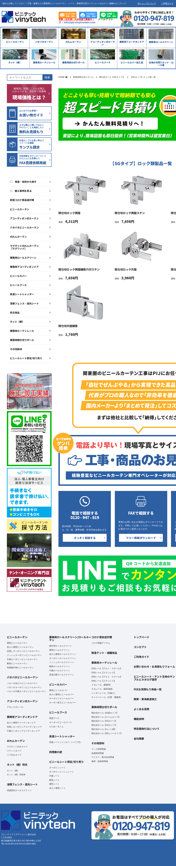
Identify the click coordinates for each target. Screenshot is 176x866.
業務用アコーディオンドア (24, 266)
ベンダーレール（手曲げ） (103, 693)
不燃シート (54, 776)
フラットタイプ (14, 751)
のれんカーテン (18, 236)
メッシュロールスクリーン (61, 662)
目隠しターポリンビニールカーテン (23, 651)
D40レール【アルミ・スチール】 (106, 677)
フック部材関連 (98, 749)
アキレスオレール (15, 707)
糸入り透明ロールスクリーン (62, 654)
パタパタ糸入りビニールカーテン (22, 683)
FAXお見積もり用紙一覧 (148, 689)
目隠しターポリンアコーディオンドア (24, 727)
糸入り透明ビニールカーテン (20, 647)
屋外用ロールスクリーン (60, 646)
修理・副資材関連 (99, 761)
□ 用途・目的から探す (23, 181)
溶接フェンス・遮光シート (24, 303)
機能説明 (139, 719)
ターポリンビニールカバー (61, 698)
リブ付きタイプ (14, 755)
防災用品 (15, 312)
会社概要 (139, 738)
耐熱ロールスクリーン (59, 666)
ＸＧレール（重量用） (101, 685)
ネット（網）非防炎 (16, 774)
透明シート (54, 784)
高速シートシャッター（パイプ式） (65, 742)
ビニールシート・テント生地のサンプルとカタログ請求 (154, 678)
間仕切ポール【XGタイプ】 (104, 721)
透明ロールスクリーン (59, 650)
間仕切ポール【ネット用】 (103, 729)
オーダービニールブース (60, 722)
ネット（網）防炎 (17, 764)
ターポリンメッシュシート (61, 772)
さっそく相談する (85, 538)
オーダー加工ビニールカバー (62, 702)
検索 (47, 77)
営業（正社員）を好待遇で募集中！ (76, 19)
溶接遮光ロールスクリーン (19, 790)
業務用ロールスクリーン (23, 257)
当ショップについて (147, 3)
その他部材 (16, 349)
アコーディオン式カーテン (24, 218)
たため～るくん (56, 726)
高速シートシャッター (22, 294)
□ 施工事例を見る (21, 191)
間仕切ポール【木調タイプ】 (104, 713)
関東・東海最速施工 (145, 699)
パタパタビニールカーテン (24, 227)
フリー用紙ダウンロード (141, 538)
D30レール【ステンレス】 (103, 672)
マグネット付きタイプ (17, 746)
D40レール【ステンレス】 (103, 681)
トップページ (141, 637)
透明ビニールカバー (58, 690)
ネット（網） (17, 321)
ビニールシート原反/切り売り (26, 358)
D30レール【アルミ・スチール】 (106, 668)
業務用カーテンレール (22, 331)
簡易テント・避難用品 (104, 653)
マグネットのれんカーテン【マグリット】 (24, 247)
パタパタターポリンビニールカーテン (24, 687)
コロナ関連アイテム (100, 643)
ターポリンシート (57, 767)
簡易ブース (54, 718)
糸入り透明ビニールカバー (61, 694)
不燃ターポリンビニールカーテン (22, 659)
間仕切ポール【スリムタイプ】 (105, 717)
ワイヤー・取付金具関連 (102, 757)
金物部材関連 (97, 753)
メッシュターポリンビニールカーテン (24, 655)
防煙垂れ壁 (55, 752)
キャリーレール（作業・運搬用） (106, 697)
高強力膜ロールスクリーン (61, 674)
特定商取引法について (147, 728)
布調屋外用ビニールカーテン (20, 667)
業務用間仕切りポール (22, 340)
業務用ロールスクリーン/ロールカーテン (70, 638)
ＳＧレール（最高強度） (102, 689)
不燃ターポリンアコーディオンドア (23, 731)
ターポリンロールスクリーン (62, 658)
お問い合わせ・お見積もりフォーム (154, 666)
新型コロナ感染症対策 (22, 200)
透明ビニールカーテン (17, 643)
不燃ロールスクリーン (59, 670)
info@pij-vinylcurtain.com (79, 22)
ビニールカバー (18, 276)
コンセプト (140, 647)
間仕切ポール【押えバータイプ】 (106, 733)
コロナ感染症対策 (101, 637)
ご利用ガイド (167, 3)
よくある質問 (141, 709)
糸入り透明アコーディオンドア (21, 723)
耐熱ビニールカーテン (17, 663)
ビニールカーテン (19, 209)
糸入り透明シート (57, 788)
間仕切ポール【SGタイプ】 (104, 725)
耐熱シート (54, 780)
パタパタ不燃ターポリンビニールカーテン (26, 691)
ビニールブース (18, 285)
